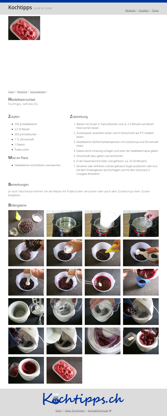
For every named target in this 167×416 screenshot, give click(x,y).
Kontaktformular (98, 410)
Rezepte (130, 10)
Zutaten (144, 10)
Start (11, 91)
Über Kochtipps (75, 410)
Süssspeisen (38, 91)
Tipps (155, 10)
